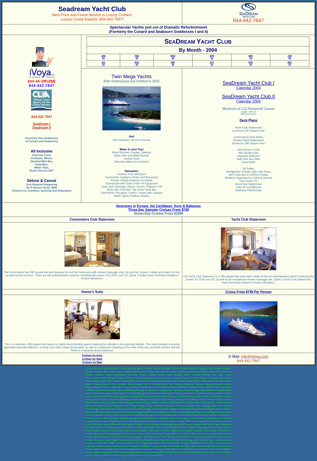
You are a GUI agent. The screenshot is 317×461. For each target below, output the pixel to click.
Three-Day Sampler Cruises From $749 (158, 209)
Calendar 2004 (248, 88)
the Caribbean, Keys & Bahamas (175, 206)
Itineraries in (126, 206)
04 (103, 57)
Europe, (143, 206)
